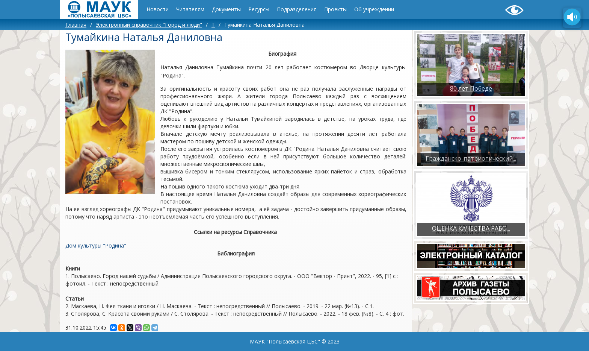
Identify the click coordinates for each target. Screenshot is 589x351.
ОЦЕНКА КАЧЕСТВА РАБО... (471, 228)
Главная (75, 24)
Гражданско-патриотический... (471, 158)
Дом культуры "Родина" (95, 245)
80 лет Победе (471, 88)
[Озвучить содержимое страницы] (572, 18)
